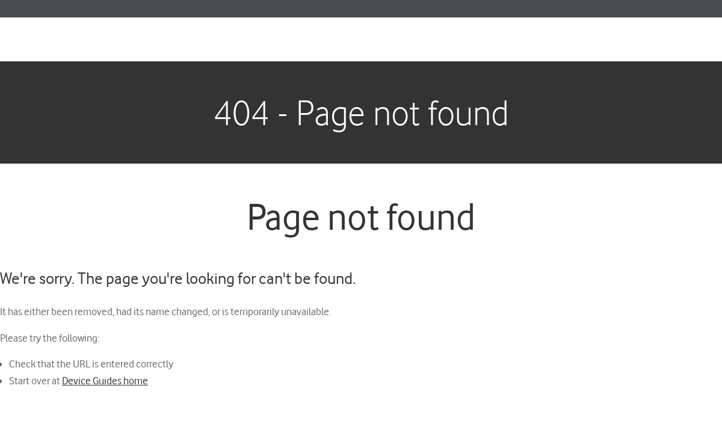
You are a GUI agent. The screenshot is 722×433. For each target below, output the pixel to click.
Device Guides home (105, 380)
